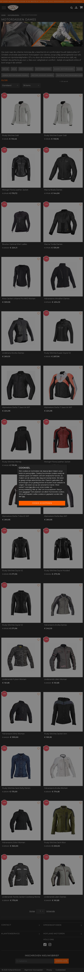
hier (30, 487)
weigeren (26, 492)
